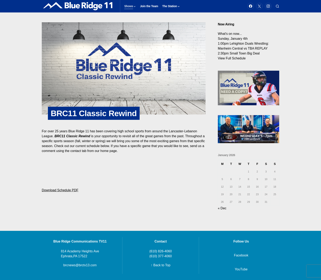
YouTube (241, 269)
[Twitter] (259, 6)
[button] (277, 6)
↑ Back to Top (161, 265)
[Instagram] (268, 6)
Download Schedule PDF (60, 190)
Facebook (241, 255)
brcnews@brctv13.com (80, 265)
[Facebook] (250, 6)
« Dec (222, 208)
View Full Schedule (232, 58)
